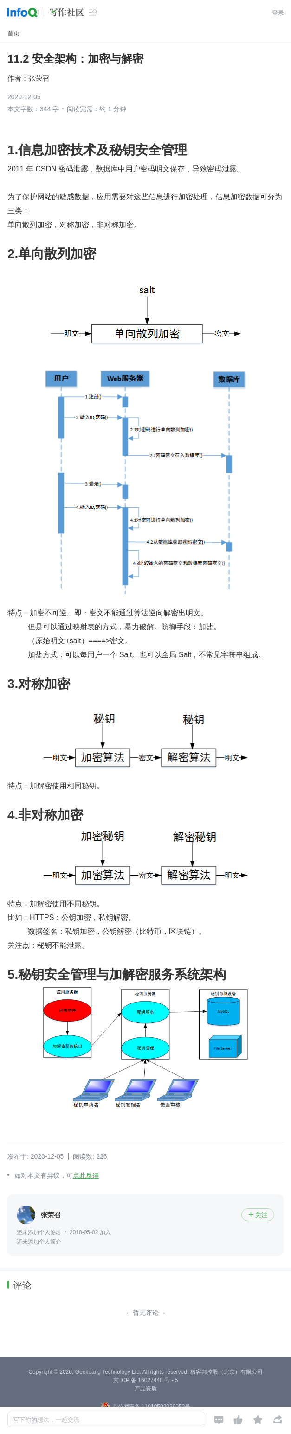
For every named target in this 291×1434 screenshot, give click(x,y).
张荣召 (38, 78)
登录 (278, 13)
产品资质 (146, 1388)
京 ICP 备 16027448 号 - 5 (145, 1380)
